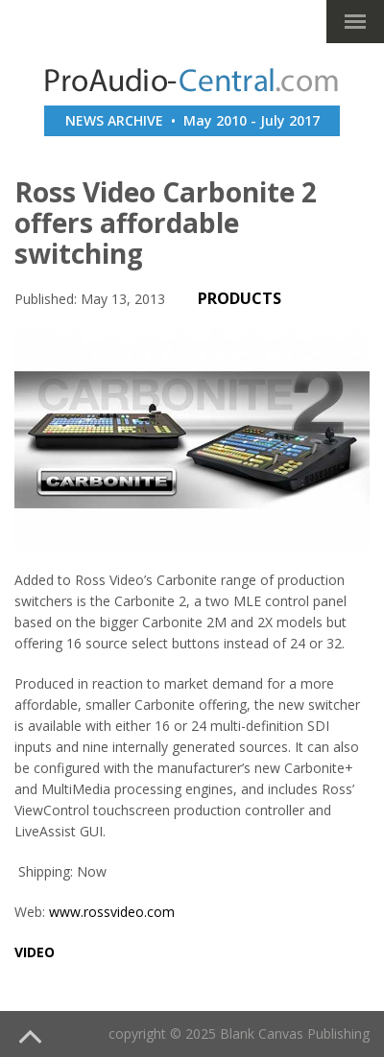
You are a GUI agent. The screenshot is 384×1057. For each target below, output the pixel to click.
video (34, 952)
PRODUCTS (239, 298)
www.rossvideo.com (112, 912)
